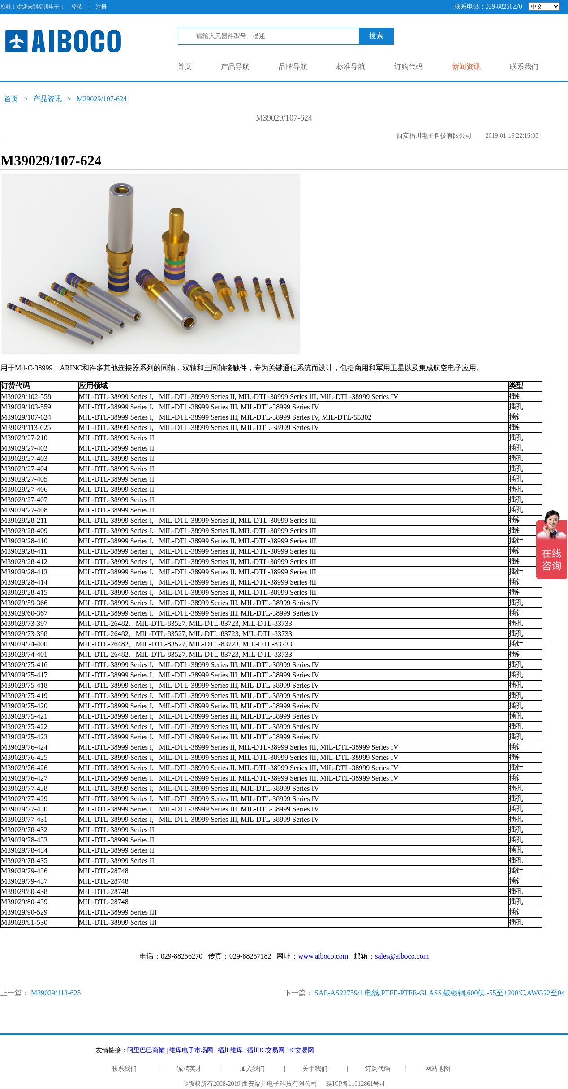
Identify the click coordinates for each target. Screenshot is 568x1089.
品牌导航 (293, 66)
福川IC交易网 (265, 1050)
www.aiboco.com (323, 956)
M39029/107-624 (102, 99)
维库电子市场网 (191, 1050)
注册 (101, 7)
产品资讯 (47, 99)
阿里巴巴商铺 (146, 1050)
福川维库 (230, 1050)
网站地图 (437, 1068)
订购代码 (408, 66)
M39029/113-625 (56, 993)
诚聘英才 (189, 1068)
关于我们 (314, 1068)
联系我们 (524, 66)
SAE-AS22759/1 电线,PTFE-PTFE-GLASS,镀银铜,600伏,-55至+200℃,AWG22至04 (439, 993)
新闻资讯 (466, 66)
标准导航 (350, 66)
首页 (184, 66)
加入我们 (252, 1068)
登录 (76, 7)
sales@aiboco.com (402, 956)
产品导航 (235, 66)
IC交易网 (301, 1050)
